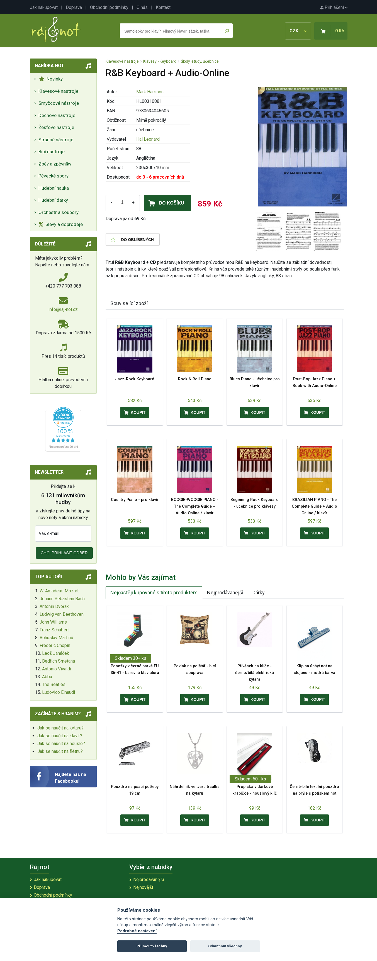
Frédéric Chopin (55, 645)
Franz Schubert (54, 629)
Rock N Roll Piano (194, 379)
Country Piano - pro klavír (135, 499)
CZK (298, 30)
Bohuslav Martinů (56, 637)
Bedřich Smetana (58, 661)
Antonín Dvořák (54, 606)
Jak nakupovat (44, 7)
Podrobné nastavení (137, 931)
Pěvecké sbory (53, 176)
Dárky (258, 592)
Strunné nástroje (55, 139)
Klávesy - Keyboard (159, 61)
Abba (47, 676)
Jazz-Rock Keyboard (134, 379)
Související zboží (129, 303)
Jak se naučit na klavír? (59, 735)
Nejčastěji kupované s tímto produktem (154, 592)
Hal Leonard (148, 139)
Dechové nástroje (56, 115)
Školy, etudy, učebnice (200, 61)
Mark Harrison (150, 91)
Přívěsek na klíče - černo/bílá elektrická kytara (254, 673)
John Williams (53, 622)
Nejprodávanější (225, 592)
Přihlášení (333, 7)
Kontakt (163, 7)
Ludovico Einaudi (58, 692)
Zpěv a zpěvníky (54, 164)
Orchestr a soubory (58, 212)
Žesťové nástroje (56, 127)
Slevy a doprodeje (61, 224)
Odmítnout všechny (225, 946)
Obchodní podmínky (109, 7)
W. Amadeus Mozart (59, 590)
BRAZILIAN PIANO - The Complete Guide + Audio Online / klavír (314, 506)
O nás (142, 7)
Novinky (51, 79)
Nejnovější (143, 887)
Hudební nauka (53, 188)
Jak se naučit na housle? (61, 743)
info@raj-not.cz (63, 309)
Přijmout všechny (152, 946)
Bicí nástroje (51, 151)
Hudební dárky (53, 200)
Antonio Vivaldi (56, 669)
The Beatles (53, 684)
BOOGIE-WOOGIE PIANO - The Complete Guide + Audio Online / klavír (194, 506)
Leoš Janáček (55, 653)
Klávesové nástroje (58, 91)
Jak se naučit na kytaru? (60, 728)
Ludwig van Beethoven (62, 614)
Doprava (74, 7)
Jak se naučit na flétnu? (60, 751)
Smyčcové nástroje (58, 103)
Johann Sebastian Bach (62, 598)
